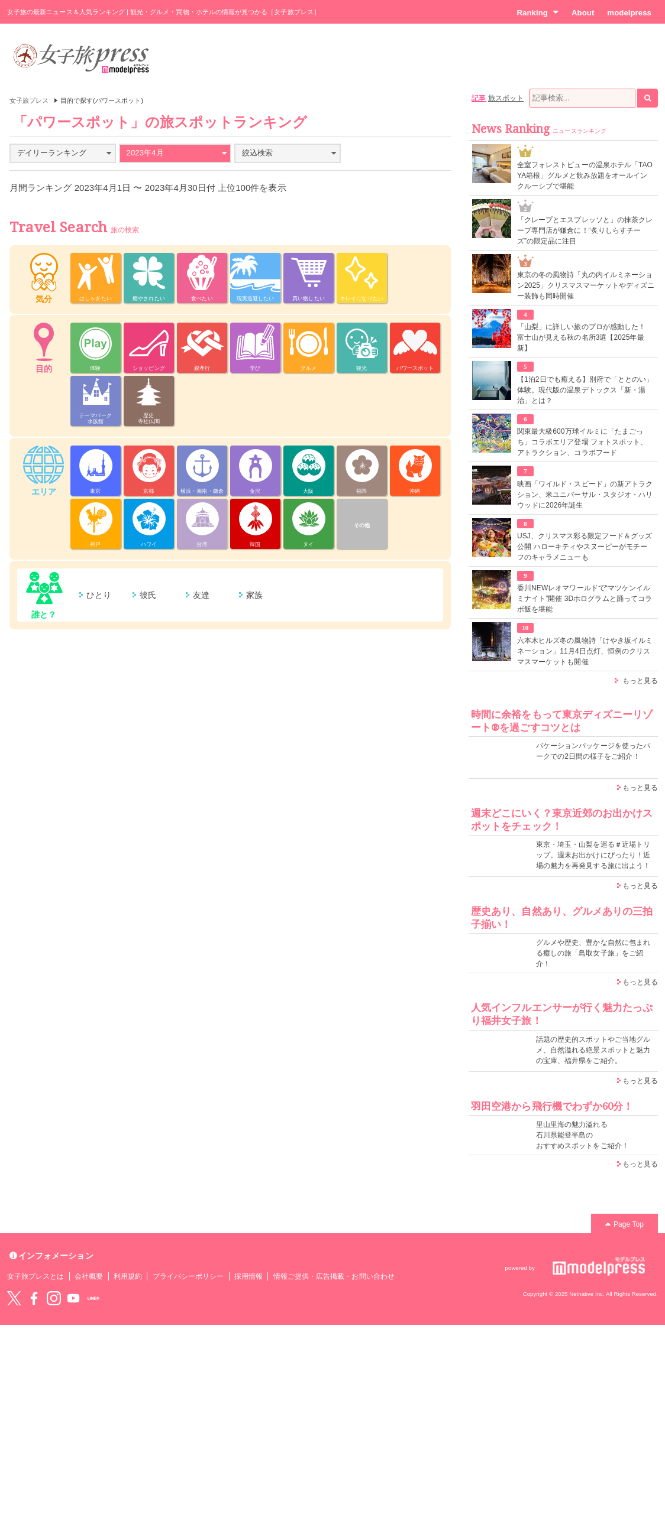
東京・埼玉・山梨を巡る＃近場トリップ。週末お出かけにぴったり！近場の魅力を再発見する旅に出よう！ (593, 855)
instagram (54, 1298)
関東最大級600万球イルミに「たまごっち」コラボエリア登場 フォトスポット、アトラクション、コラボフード (582, 442)
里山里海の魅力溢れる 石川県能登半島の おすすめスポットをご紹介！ (582, 1135)
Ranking (537, 12)
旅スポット (506, 98)
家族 (254, 595)
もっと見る (640, 681)
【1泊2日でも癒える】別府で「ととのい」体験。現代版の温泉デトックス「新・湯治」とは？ (585, 390)
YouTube (73, 1298)
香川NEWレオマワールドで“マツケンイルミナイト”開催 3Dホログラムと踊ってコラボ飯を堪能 (584, 598)
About (583, 12)
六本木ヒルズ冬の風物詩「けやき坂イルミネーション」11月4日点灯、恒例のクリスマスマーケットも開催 (585, 651)
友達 (201, 595)
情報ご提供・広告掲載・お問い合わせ (334, 1276)
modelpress (629, 12)
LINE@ (93, 1298)
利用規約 (128, 1276)
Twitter (14, 1298)
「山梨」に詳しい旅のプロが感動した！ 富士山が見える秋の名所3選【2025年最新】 (581, 337)
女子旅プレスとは (35, 1276)
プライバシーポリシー (188, 1276)
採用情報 (248, 1276)
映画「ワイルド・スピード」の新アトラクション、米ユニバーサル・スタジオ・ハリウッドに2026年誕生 (585, 494)
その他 (362, 525)
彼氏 (148, 595)
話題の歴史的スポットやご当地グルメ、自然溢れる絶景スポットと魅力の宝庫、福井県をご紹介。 (593, 1050)
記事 (479, 98)
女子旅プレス (29, 100)
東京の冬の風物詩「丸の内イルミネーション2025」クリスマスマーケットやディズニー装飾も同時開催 (585, 285)
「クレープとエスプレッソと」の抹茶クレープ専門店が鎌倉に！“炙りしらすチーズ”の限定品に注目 (585, 230)
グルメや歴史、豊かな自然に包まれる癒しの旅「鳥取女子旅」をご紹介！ (593, 953)
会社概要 (89, 1276)
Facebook (34, 1298)
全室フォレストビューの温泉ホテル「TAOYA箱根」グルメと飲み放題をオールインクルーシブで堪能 (585, 175)
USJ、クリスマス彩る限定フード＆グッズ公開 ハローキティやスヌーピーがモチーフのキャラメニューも (584, 546)
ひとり (98, 595)
